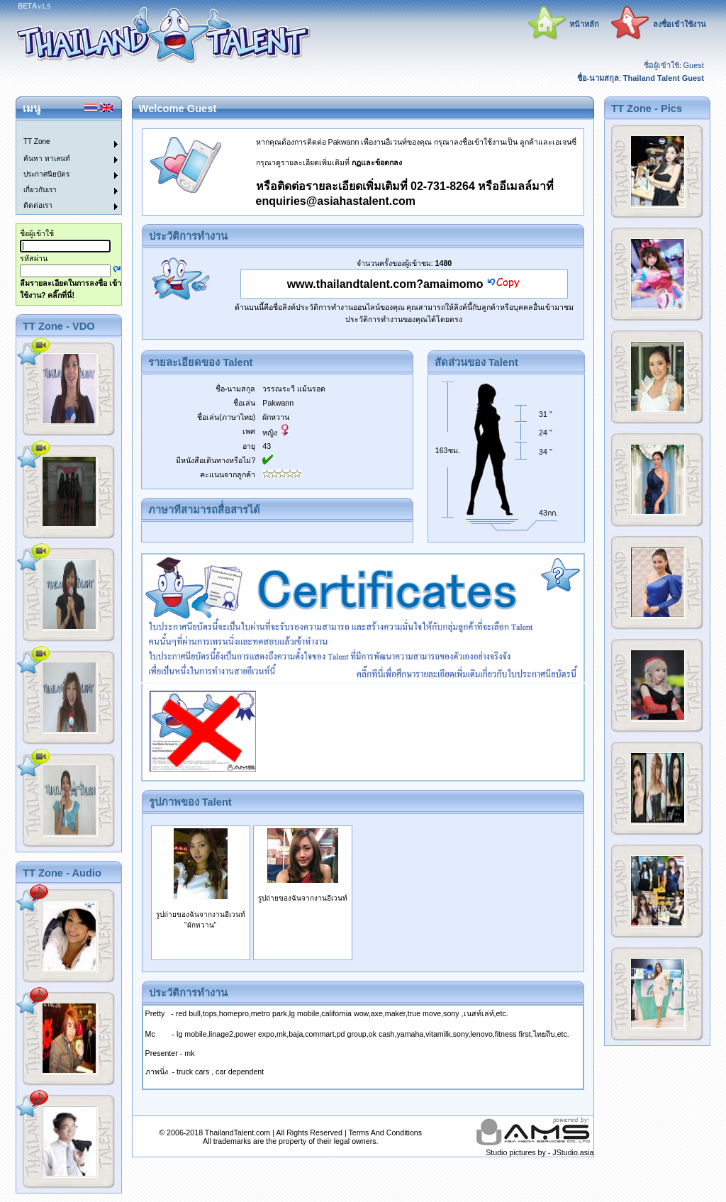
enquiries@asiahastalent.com (335, 201)
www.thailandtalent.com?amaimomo (385, 284)
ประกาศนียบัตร (46, 174)
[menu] (60, 167)
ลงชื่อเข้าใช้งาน (679, 24)
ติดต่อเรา (37, 205)
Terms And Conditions (385, 1132)
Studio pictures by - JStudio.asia (539, 1152)
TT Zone (36, 141)
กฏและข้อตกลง (377, 162)
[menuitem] (60, 128)
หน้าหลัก (584, 24)
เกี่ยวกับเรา (40, 190)
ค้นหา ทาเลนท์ (46, 158)
